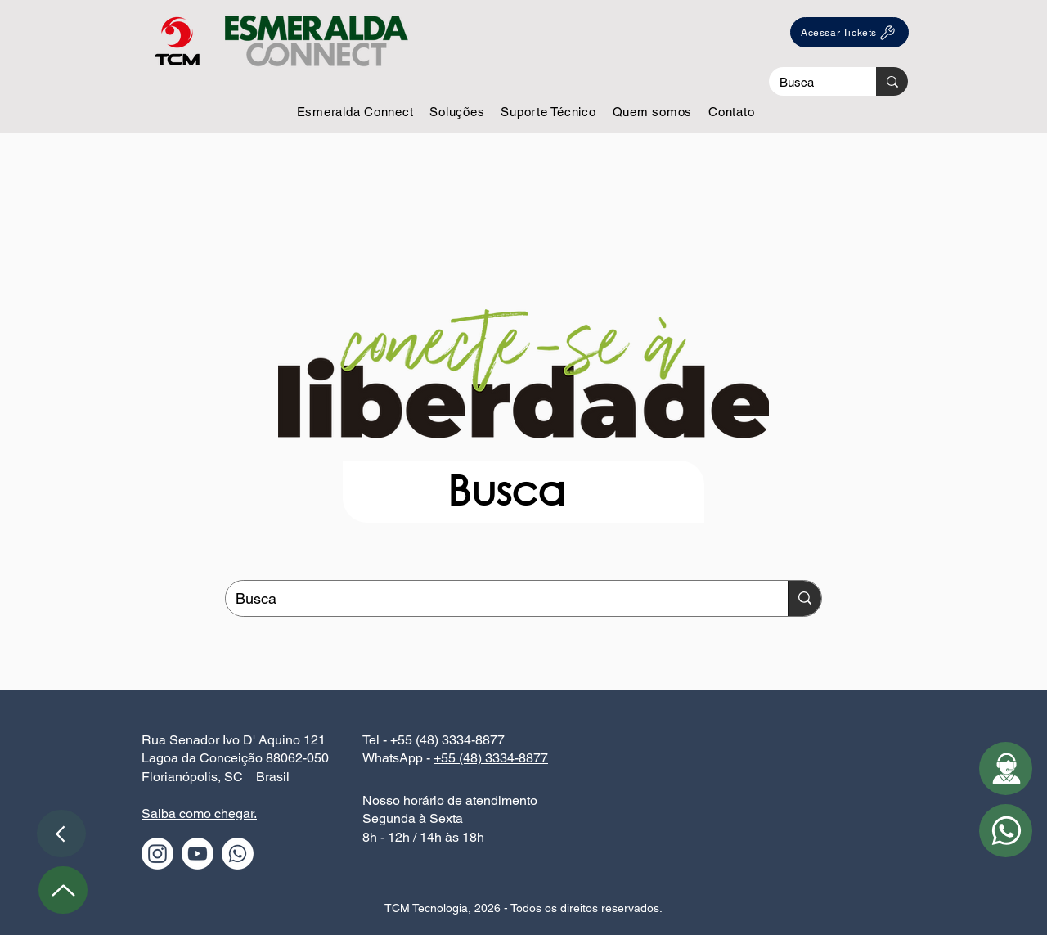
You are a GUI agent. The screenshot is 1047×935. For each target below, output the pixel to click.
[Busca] (811, 82)
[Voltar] (61, 833)
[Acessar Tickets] (849, 32)
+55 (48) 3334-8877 (491, 758)
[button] (355, 112)
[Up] (63, 890)
